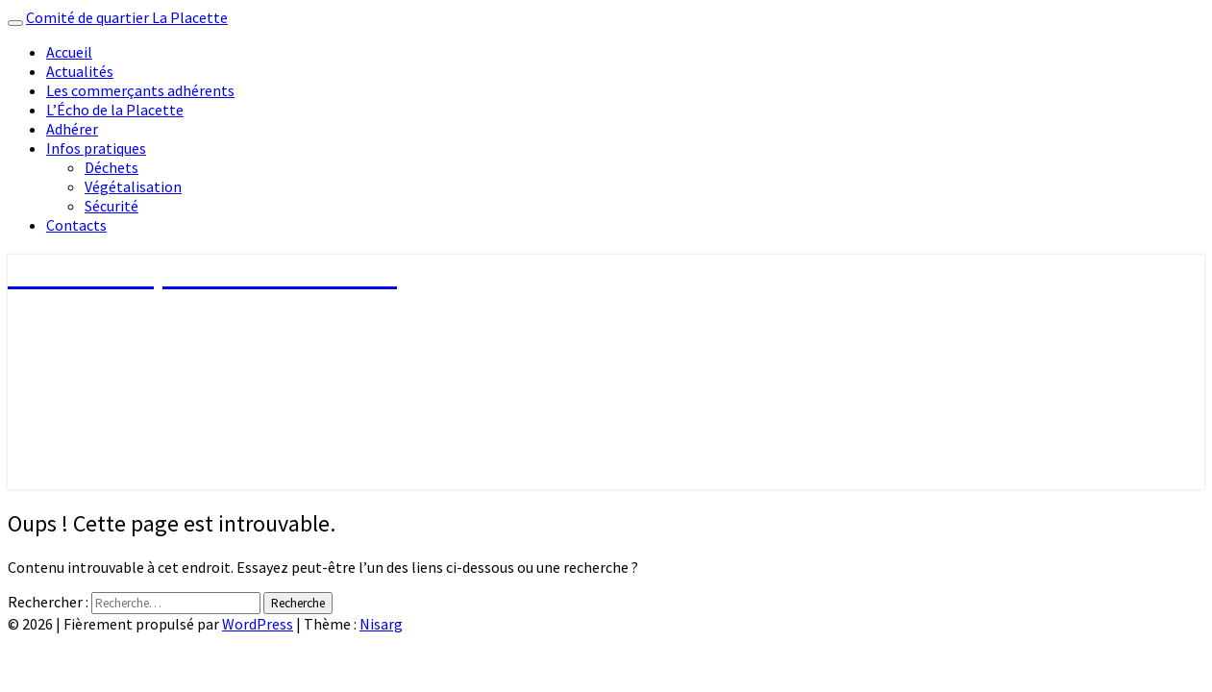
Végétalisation (133, 186)
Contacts (76, 225)
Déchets (111, 167)
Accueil (69, 52)
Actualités (79, 71)
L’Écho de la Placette (115, 109)
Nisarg (381, 623)
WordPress (257, 623)
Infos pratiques (96, 148)
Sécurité (111, 205)
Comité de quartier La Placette (127, 17)
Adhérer (72, 128)
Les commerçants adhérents (140, 90)
